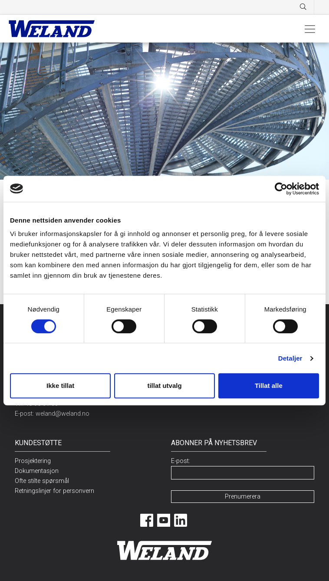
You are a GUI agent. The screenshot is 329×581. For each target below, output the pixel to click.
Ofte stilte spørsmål (42, 481)
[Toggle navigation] (310, 28)
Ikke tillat (60, 385)
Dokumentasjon (37, 471)
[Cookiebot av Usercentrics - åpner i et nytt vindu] (281, 188)
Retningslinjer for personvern (54, 491)
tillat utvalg (164, 385)
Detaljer (290, 358)
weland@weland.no (62, 413)
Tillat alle (269, 385)
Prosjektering (33, 461)
